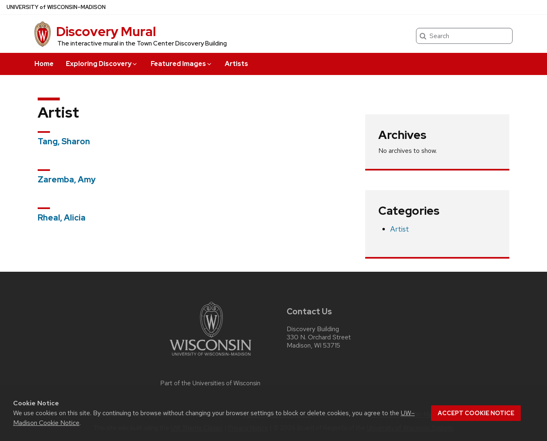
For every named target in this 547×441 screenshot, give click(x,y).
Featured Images (181, 63)
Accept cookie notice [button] (476, 413)
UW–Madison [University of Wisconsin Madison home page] (56, 7)
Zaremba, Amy (67, 179)
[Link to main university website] (210, 357)
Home (44, 63)
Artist (399, 229)
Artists (236, 63)
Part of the (210, 383)
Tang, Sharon (64, 141)
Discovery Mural (106, 31)
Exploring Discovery (102, 63)
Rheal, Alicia (62, 217)
